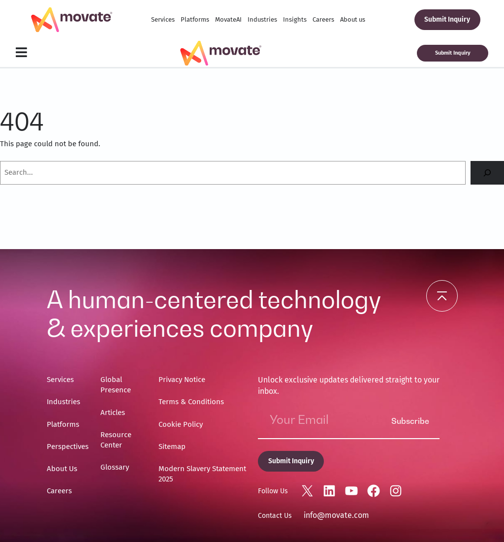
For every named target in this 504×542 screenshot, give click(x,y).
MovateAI (228, 19)
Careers (323, 19)
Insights (295, 19)
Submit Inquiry (447, 19)
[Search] (487, 173)
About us (352, 19)
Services (163, 19)
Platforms (195, 19)
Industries (262, 19)
